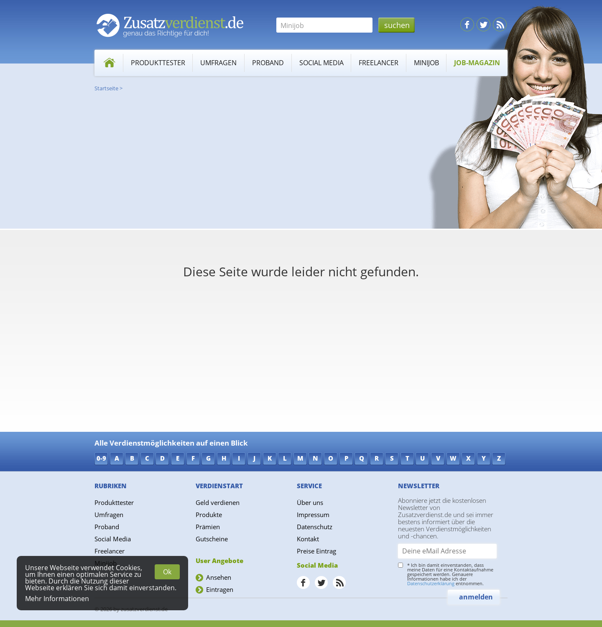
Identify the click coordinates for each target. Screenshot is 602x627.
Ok (167, 571)
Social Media (321, 62)
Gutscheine (212, 539)
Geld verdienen (218, 502)
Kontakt (308, 539)
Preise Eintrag (316, 551)
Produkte (209, 514)
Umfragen (218, 62)
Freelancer (378, 62)
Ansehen (218, 577)
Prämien (208, 526)
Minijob (426, 62)
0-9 (101, 458)
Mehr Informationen (57, 598)
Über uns (310, 502)
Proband (268, 62)
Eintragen (219, 589)
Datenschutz (314, 526)
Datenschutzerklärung (430, 583)
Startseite (106, 88)
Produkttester (158, 62)
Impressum (313, 514)
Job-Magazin (477, 62)
